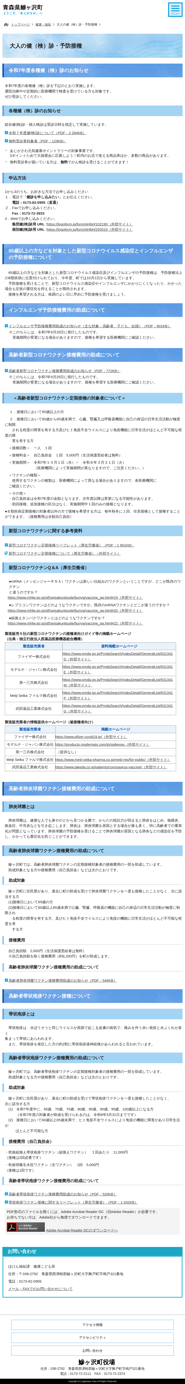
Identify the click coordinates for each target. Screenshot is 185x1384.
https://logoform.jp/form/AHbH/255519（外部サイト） (90, 229)
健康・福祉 (43, 24)
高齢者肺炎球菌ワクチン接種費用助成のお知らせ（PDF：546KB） (63, 980)
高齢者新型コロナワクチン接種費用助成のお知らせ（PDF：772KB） (65, 371)
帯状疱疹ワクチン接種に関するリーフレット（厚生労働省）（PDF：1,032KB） (73, 1202)
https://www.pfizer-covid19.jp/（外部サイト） (91, 737)
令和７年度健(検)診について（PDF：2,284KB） (47, 133)
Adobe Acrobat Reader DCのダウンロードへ (62, 1227)
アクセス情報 (92, 1325)
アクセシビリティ (92, 1337)
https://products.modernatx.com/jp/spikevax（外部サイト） (102, 744)
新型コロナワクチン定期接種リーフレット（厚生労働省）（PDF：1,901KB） (72, 545)
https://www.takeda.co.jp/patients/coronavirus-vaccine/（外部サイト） (111, 767)
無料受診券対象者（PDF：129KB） (37, 141)
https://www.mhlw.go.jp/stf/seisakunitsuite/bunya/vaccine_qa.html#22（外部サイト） (75, 623)
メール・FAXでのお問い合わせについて (40, 1289)
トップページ (20, 24)
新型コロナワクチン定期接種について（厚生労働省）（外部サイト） (65, 553)
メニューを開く (175, 9)
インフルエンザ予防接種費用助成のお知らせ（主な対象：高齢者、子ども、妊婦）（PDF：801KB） (90, 326)
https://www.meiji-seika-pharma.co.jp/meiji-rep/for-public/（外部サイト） (113, 760)
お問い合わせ (92, 1350)
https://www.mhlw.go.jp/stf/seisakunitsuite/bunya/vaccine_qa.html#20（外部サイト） (75, 610)
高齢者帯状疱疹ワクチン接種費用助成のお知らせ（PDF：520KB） (63, 1194)
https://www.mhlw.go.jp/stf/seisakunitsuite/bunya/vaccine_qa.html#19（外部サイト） (75, 597)
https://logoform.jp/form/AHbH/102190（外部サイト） (90, 224)
